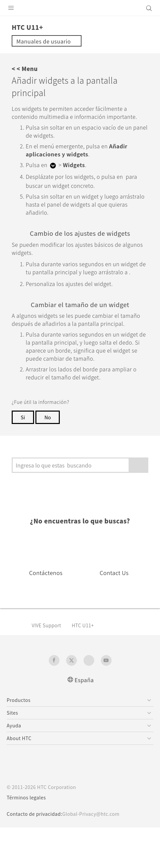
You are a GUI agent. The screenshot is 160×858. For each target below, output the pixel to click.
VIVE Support (49, 655)
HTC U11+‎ (88, 655)
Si (23, 447)
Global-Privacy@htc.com (96, 844)
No (48, 447)
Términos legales (27, 828)
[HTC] (80, 8)
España (84, 710)
